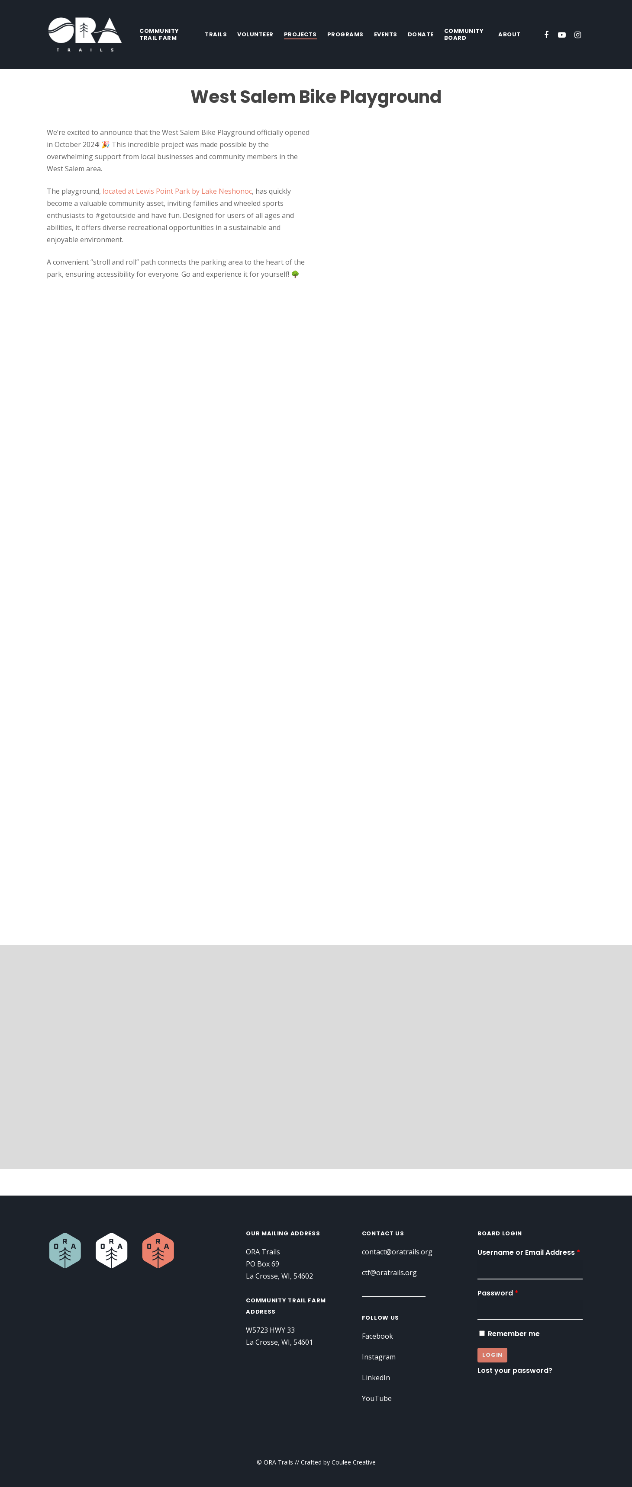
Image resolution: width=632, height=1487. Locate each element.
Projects (300, 34)
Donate (421, 34)
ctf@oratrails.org (389, 1272)
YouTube (377, 1398)
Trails (216, 34)
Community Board (464, 35)
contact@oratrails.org (397, 1252)
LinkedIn (376, 1377)
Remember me (508, 1334)
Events (385, 34)
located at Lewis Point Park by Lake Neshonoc (177, 191)
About (509, 34)
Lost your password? (514, 1370)
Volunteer (255, 34)
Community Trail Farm (159, 35)
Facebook (377, 1336)
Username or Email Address (528, 1252)
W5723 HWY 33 (270, 1330)
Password (497, 1293)
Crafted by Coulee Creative (338, 1462)
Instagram (379, 1357)
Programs (345, 34)
